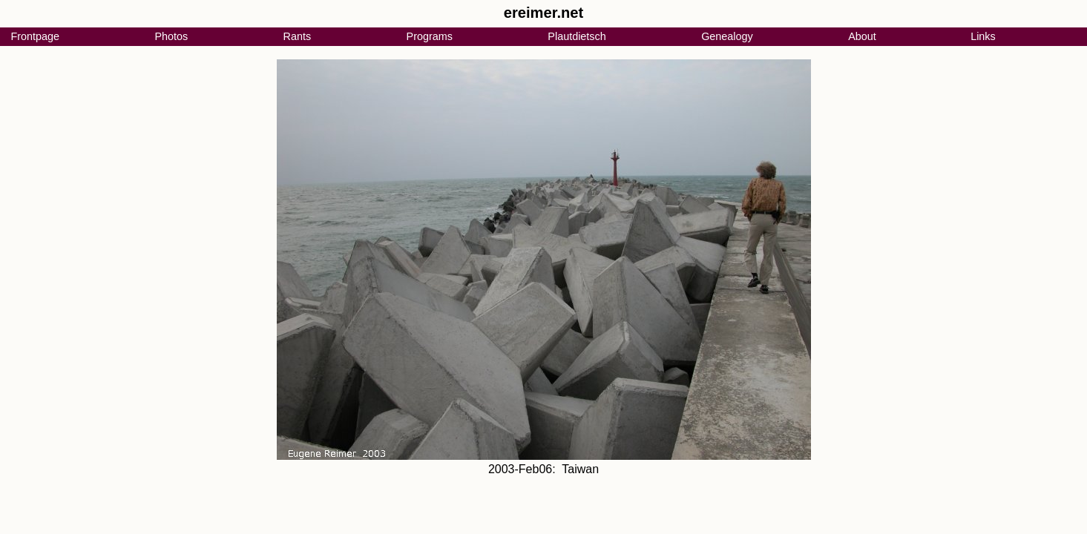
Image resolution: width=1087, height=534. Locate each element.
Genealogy (727, 36)
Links (983, 36)
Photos (171, 36)
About (862, 36)
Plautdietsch (576, 36)
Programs (430, 36)
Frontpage (34, 36)
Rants (297, 36)
